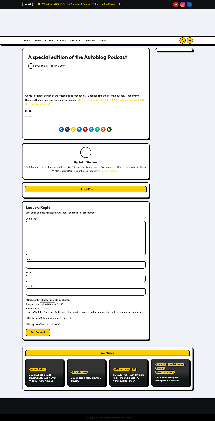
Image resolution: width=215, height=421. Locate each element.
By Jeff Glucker (38, 66)
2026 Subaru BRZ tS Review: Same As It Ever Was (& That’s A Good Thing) (42, 379)
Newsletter (75, 40)
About (37, 40)
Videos (103, 40)
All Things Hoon (121, 369)
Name (29, 259)
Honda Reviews (176, 364)
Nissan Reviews (79, 372)
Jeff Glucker (88, 162)
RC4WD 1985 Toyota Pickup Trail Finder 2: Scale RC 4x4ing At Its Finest (128, 377)
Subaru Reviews (37, 369)
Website (30, 286)
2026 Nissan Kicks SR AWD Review (86, 379)
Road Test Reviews (165, 372)
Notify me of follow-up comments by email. (50, 318)
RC (134, 369)
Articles (49, 40)
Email (28, 272)
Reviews (160, 368)
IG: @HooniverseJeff (108, 171)
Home (27, 40)
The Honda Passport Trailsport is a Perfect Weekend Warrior (167, 380)
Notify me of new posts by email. (44, 324)
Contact (61, 40)
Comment (31, 219)
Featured (160, 364)
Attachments (32, 300)
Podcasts (90, 40)
